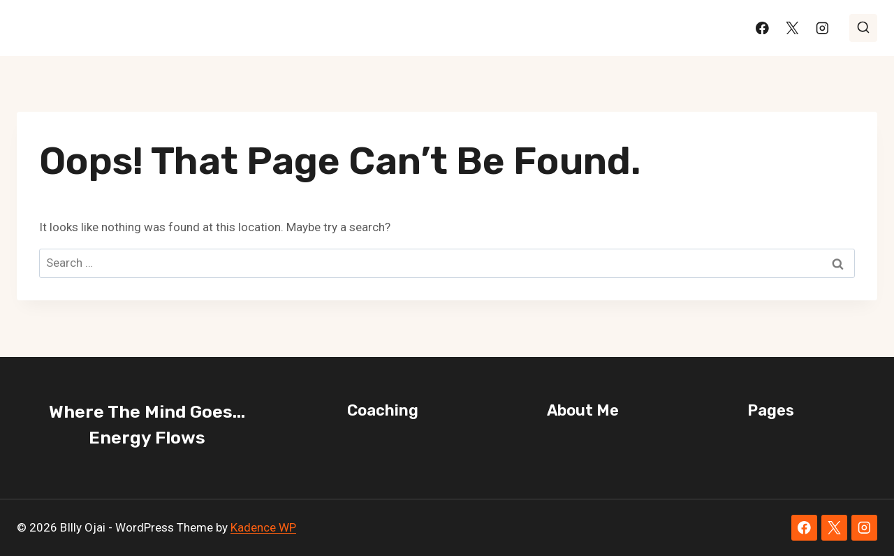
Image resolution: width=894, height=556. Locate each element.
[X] (792, 28)
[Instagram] (822, 28)
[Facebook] (762, 28)
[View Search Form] (863, 28)
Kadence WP (263, 527)
